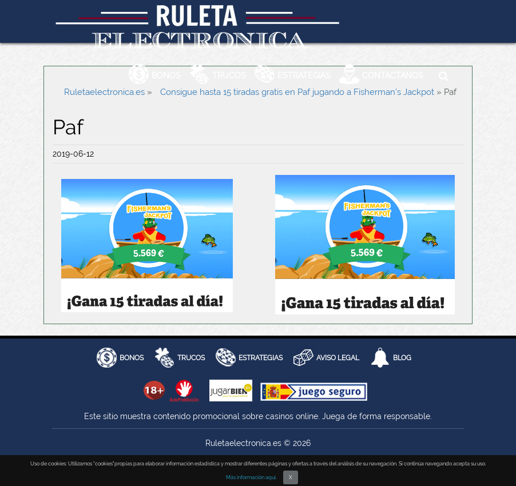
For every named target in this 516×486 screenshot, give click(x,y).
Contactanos (392, 75)
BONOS (132, 358)
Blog (402, 358)
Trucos (229, 75)
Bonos (166, 75)
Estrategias (304, 75)
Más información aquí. (251, 477)
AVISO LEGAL (337, 358)
